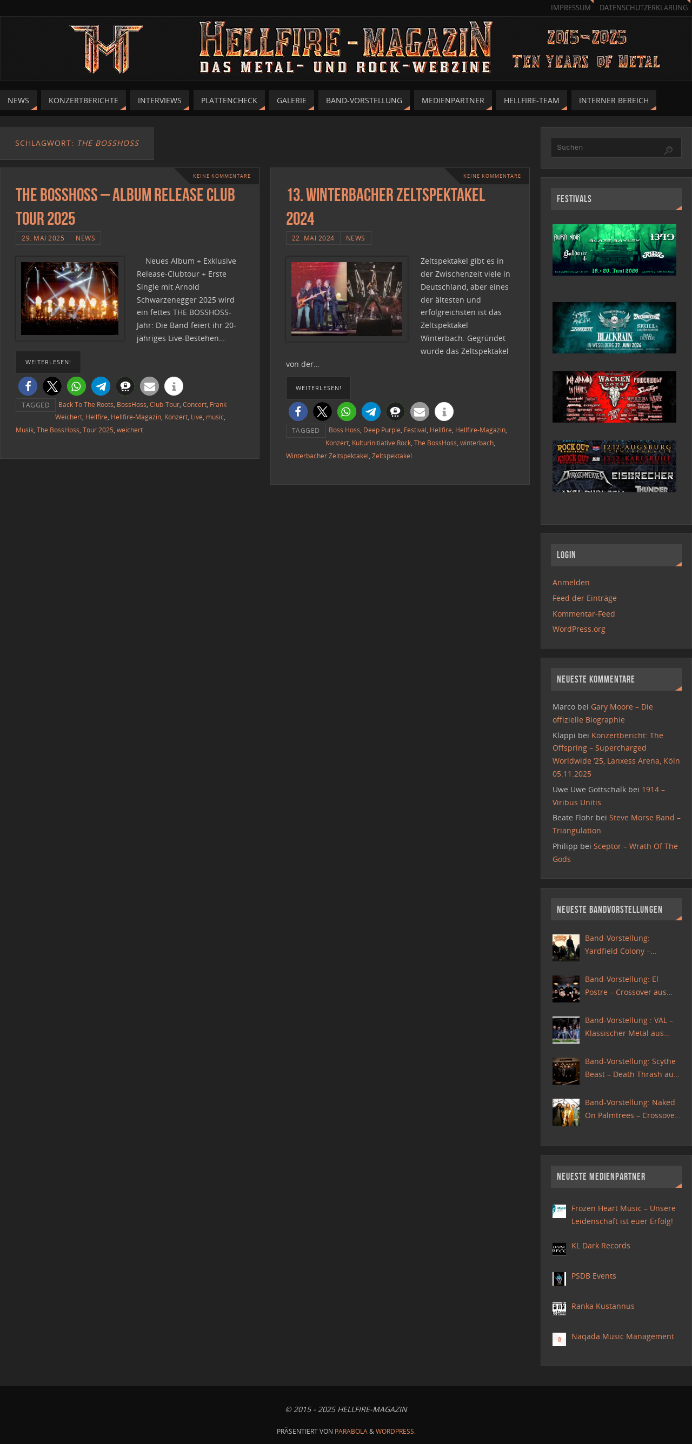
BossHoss (132, 404)
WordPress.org (579, 629)
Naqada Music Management (622, 1336)
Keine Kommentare (219, 175)
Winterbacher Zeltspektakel (327, 455)
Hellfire (96, 416)
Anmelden (571, 582)
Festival (415, 429)
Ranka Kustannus (603, 1306)
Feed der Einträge (585, 598)
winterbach (477, 442)
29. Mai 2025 (43, 237)
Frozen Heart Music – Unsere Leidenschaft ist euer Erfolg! (623, 1214)
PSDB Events (593, 1276)
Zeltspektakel (392, 455)
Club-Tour (164, 404)
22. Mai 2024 (313, 237)
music (215, 416)
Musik (25, 429)
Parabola (351, 1431)
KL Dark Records (600, 1245)
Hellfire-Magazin (136, 416)
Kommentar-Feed (584, 614)
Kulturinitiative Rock (381, 442)
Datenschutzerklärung (644, 7)
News (85, 237)
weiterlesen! (48, 362)
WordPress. (396, 1431)
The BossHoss (58, 429)
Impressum (571, 7)
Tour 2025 (98, 429)
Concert (195, 404)
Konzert (176, 416)
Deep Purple (382, 429)
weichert (130, 429)
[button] (27, 386)
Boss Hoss (344, 429)
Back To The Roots (86, 404)
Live (197, 416)
